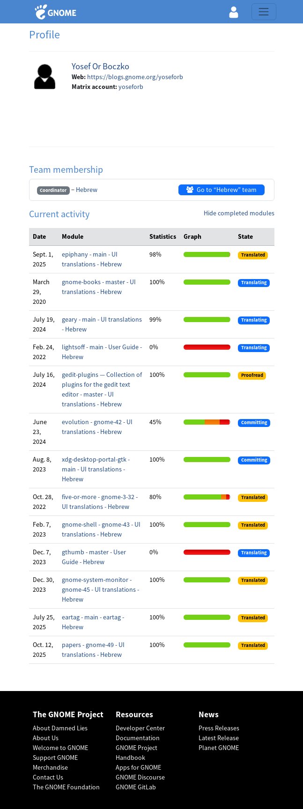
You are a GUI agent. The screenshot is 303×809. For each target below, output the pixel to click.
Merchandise (50, 767)
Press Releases (219, 728)
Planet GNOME (219, 747)
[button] (234, 12)
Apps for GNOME (138, 767)
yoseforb (130, 86)
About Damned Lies (60, 728)
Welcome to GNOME (60, 747)
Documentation (138, 738)
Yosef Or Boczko (100, 66)
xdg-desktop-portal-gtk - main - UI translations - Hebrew (96, 469)
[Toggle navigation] (263, 11)
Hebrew (86, 189)
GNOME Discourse (140, 777)
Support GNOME (55, 757)
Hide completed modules (239, 213)
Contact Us (48, 777)
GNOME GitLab (136, 787)
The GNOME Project (68, 715)
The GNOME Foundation (66, 787)
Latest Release (219, 738)
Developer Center (140, 728)
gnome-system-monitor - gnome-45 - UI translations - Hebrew (100, 589)
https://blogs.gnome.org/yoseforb (135, 77)
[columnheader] (43, 237)
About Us (46, 738)
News (209, 715)
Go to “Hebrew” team (221, 189)
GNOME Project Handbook (136, 752)
